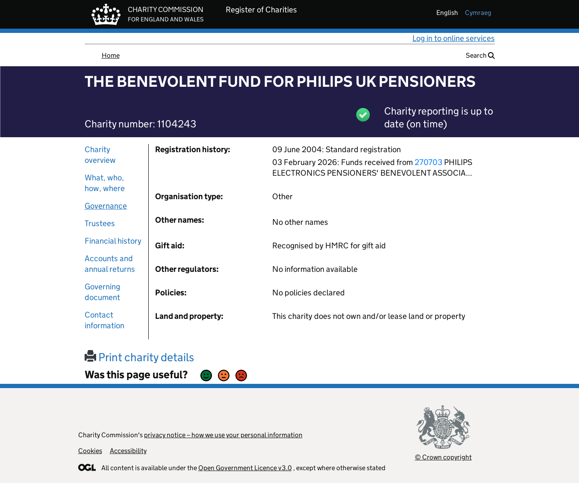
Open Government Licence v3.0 (245, 468)
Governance (106, 206)
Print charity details (139, 357)
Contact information (104, 320)
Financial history (113, 241)
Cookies (90, 451)
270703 (428, 162)
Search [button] (480, 55)
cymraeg (478, 13)
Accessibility (128, 451)
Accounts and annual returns (110, 263)
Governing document (102, 292)
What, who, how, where (105, 183)
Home (111, 55)
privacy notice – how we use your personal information (223, 435)
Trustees (100, 223)
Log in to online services (453, 38)
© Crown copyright (443, 457)
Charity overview (100, 154)
